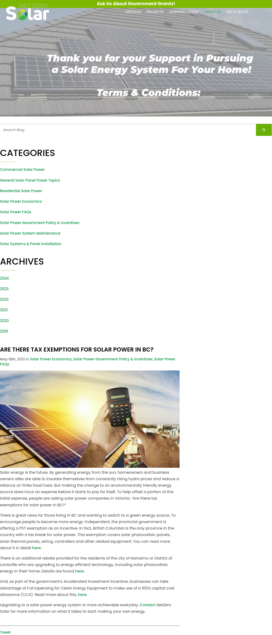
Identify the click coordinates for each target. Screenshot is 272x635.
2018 (4, 331)
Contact (147, 605)
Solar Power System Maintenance (30, 233)
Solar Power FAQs (15, 211)
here (36, 548)
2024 (4, 278)
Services (133, 11)
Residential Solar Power (21, 190)
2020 (4, 320)
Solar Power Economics (21, 201)
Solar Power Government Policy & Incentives (39, 222)
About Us (212, 11)
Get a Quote (237, 11)
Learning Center (184, 11)
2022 (4, 299)
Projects (155, 11)
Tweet (5, 632)
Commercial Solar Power (22, 169)
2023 (4, 288)
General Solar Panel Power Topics (30, 180)
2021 (4, 309)
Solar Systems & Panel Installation (30, 243)
